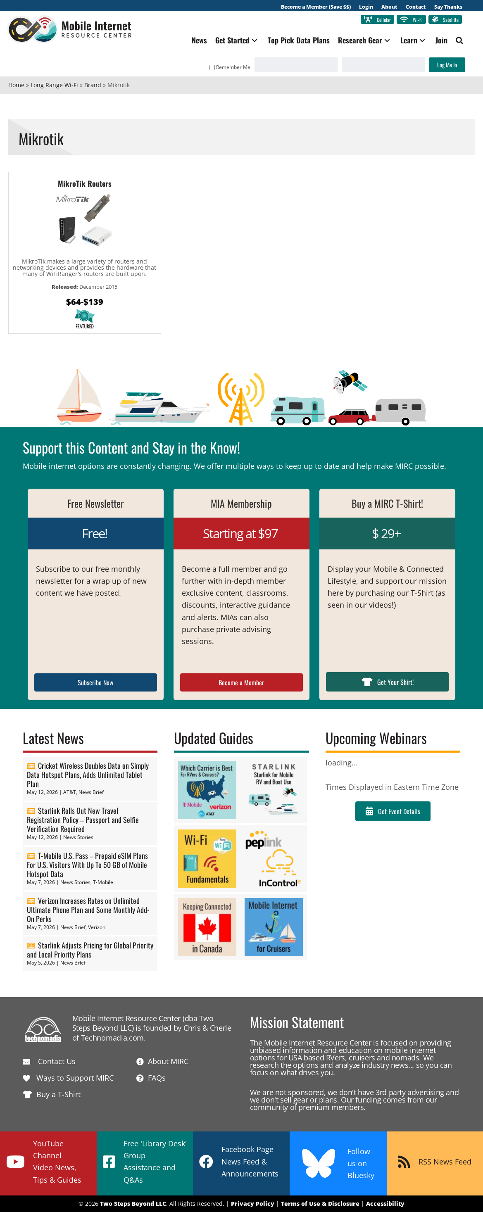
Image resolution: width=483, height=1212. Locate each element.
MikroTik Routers (85, 183)
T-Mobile (103, 882)
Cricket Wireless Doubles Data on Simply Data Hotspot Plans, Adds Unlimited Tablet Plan (88, 774)
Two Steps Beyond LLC (133, 1204)
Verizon (96, 927)
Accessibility (385, 1204)
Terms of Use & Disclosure (320, 1204)
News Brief (91, 792)
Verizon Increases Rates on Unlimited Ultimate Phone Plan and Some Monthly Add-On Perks (88, 909)
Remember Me (229, 67)
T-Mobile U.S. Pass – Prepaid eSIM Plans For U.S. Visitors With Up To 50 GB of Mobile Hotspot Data (87, 864)
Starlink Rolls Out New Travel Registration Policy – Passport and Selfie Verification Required (83, 819)
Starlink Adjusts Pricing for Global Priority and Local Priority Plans (90, 950)
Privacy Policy (252, 1204)
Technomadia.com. (113, 1038)
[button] (254, 40)
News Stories (78, 837)
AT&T (69, 792)
